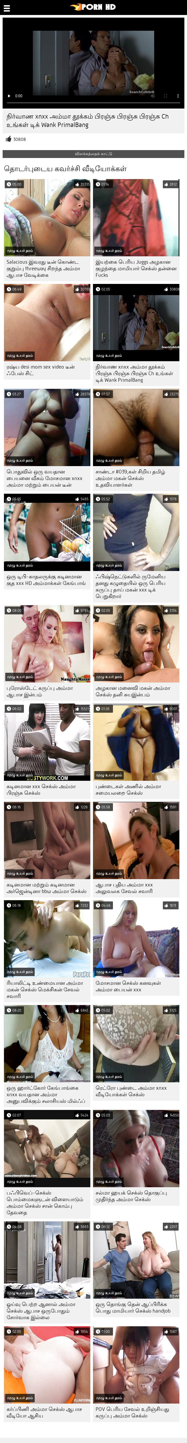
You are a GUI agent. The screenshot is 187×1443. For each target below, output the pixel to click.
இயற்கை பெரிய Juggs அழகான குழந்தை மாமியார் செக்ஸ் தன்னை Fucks (136, 268)
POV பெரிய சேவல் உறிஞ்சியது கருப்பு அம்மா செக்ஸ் (132, 1412)
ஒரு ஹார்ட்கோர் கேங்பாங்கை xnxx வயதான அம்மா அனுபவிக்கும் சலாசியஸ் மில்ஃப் (46, 1094)
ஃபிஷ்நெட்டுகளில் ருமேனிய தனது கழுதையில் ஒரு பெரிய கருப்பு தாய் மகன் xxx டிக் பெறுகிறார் (130, 586)
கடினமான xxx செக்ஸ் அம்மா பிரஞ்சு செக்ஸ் (41, 789)
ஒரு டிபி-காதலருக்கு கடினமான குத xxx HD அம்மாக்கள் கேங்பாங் (46, 580)
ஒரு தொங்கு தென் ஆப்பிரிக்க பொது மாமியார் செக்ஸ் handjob (133, 1307)
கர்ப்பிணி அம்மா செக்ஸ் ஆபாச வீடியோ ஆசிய (44, 1412)
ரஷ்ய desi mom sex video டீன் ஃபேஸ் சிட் (41, 370)
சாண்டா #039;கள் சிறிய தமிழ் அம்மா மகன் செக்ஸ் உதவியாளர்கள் (130, 478)
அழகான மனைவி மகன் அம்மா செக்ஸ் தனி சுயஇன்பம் (133, 691)
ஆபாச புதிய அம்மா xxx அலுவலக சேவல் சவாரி (124, 888)
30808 (19, 139)
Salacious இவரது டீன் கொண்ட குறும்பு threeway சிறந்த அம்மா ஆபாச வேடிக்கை (43, 268)
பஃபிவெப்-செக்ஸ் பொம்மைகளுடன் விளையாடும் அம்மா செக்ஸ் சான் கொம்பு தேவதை (45, 1203)
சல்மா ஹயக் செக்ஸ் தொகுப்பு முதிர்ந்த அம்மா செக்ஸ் (131, 1196)
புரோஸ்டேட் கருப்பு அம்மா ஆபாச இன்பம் (40, 691)
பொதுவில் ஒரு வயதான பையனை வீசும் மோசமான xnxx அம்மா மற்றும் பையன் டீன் (44, 478)
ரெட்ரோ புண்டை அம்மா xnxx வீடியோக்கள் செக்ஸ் (131, 1091)
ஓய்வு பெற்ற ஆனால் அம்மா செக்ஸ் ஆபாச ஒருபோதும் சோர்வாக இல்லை (41, 1310)
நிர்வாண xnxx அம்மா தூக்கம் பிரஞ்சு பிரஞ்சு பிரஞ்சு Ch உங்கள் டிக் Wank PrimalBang (134, 373)
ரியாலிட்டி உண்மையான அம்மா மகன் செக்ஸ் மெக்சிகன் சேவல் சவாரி (45, 989)
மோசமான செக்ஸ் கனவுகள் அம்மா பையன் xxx (128, 986)
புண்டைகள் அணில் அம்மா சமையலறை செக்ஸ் (128, 789)
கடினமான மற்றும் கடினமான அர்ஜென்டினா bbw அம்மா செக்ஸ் (46, 888)
